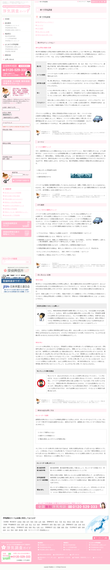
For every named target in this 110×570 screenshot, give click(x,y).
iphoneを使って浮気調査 (12, 215)
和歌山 (13, 527)
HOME (7, 19)
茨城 (81, 522)
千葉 (60, 522)
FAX (15, 102)
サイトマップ (82, 1)
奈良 (83, 524)
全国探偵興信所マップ (61, 554)
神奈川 (69, 522)
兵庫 (8, 527)
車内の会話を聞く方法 (44, 35)
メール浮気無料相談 (11, 38)
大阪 (75, 524)
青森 (24, 522)
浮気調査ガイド (44, 530)
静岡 (51, 524)
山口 (42, 527)
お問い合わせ (9, 59)
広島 (38, 527)
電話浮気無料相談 (10, 36)
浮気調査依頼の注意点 (11, 49)
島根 (30, 527)
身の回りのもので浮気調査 (13, 192)
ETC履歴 (40, 28)
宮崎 (16, 530)
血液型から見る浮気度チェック (14, 205)
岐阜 (59, 524)
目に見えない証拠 (43, 32)
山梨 (26, 524)
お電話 (11, 102)
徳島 (62, 527)
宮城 (35, 522)
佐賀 (4, 530)
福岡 (79, 527)
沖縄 (25, 530)
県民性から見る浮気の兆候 (13, 202)
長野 (22, 524)
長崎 (83, 527)
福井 (38, 524)
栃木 (77, 522)
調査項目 (8, 55)
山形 (39, 522)
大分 (8, 530)
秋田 (32, 522)
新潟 (18, 524)
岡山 (34, 527)
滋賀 (4, 527)
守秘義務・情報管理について (82, 557)
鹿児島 (21, 530)
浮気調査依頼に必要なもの (13, 47)
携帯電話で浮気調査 (11, 209)
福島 (43, 522)
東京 (56, 522)
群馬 (73, 522)
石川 (34, 524)
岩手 (28, 522)
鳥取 (26, 527)
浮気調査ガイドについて (12, 25)
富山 (30, 524)
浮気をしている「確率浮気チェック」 (16, 212)
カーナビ (40, 25)
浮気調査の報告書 (10, 51)
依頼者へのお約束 (65, 557)
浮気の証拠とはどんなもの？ (14, 199)
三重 (63, 524)
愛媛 (58, 527)
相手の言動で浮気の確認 (12, 196)
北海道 (19, 522)
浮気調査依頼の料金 (11, 28)
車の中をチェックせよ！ (45, 22)
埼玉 (64, 522)
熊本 (12, 530)
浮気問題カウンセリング (12, 40)
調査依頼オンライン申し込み (47, 557)
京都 (79, 524)
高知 (66, 527)
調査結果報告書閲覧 (45, 554)
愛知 (55, 524)
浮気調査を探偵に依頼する (13, 30)
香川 (54, 527)
